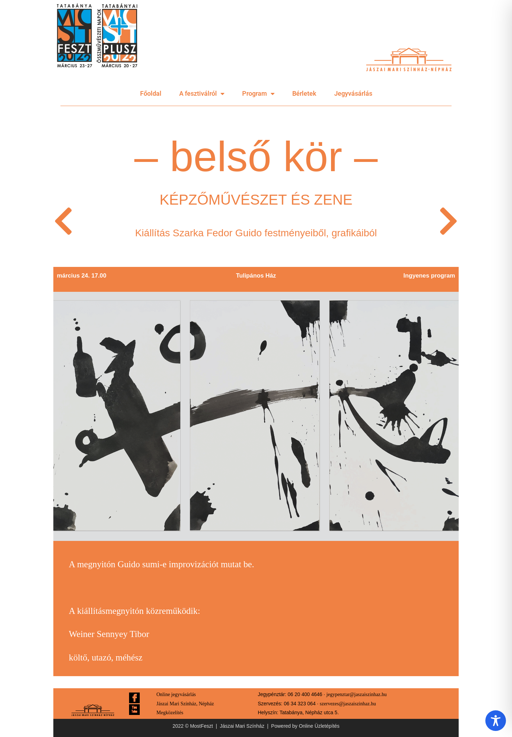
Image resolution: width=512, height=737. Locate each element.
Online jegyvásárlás (176, 694)
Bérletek (304, 93)
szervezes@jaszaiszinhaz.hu (348, 703)
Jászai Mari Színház (242, 726)
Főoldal (150, 93)
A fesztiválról (201, 93)
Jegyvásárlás (353, 93)
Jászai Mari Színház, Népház (185, 703)
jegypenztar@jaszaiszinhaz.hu (356, 694)
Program (258, 93)
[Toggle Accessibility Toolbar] (496, 721)
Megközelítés (169, 712)
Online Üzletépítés (319, 726)
